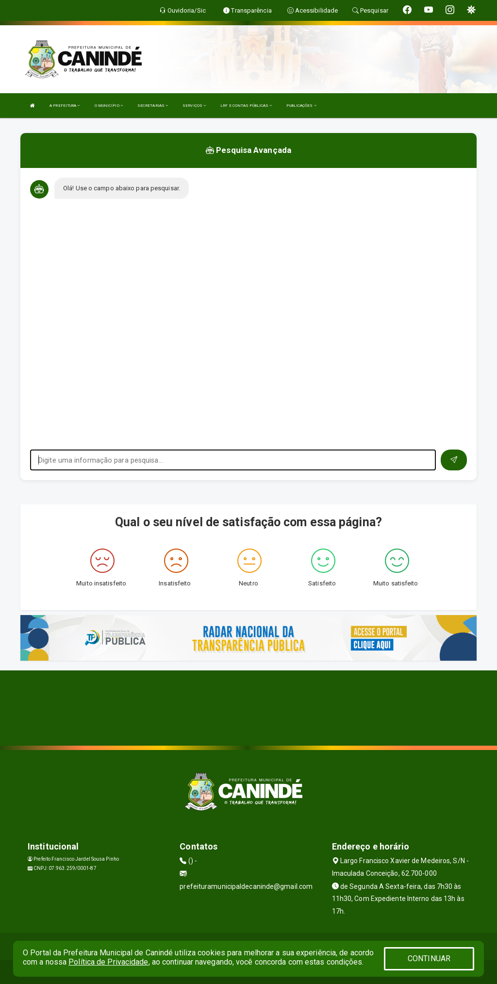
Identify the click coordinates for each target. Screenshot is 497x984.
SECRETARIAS (152, 105)
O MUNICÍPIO (109, 105)
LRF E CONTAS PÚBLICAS (246, 105)
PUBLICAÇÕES (301, 105)
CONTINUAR (429, 958)
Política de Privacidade (108, 962)
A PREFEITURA (65, 105)
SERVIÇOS (194, 105)
